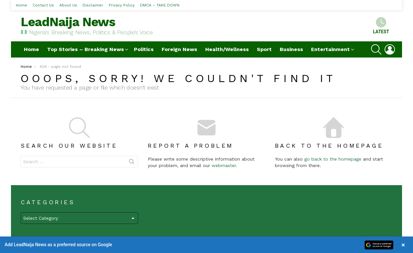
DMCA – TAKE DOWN (159, 5)
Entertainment (330, 49)
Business (291, 49)
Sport (264, 49)
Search (131, 163)
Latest (381, 25)
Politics (144, 49)
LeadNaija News (68, 22)
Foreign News (179, 49)
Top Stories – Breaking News (85, 49)
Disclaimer (93, 5)
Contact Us (43, 5)
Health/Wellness (227, 49)
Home (21, 5)
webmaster (224, 165)
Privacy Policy (122, 5)
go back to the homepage (332, 159)
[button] (206, 244)
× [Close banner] (403, 244)
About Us (68, 5)
